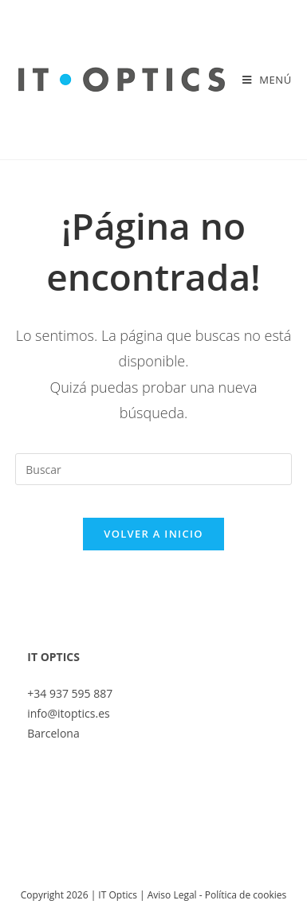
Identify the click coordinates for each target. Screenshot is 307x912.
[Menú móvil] (267, 79)
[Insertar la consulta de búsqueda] (153, 469)
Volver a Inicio (153, 533)
